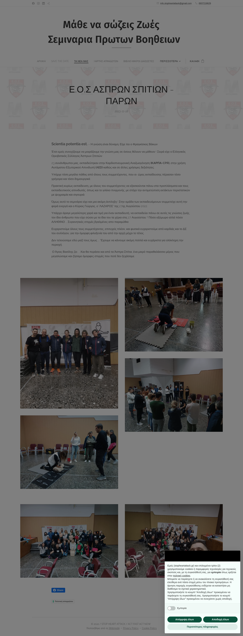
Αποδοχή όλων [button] (220, 619)
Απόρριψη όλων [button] (184, 619)
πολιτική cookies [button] (181, 575)
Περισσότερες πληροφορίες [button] (202, 626)
